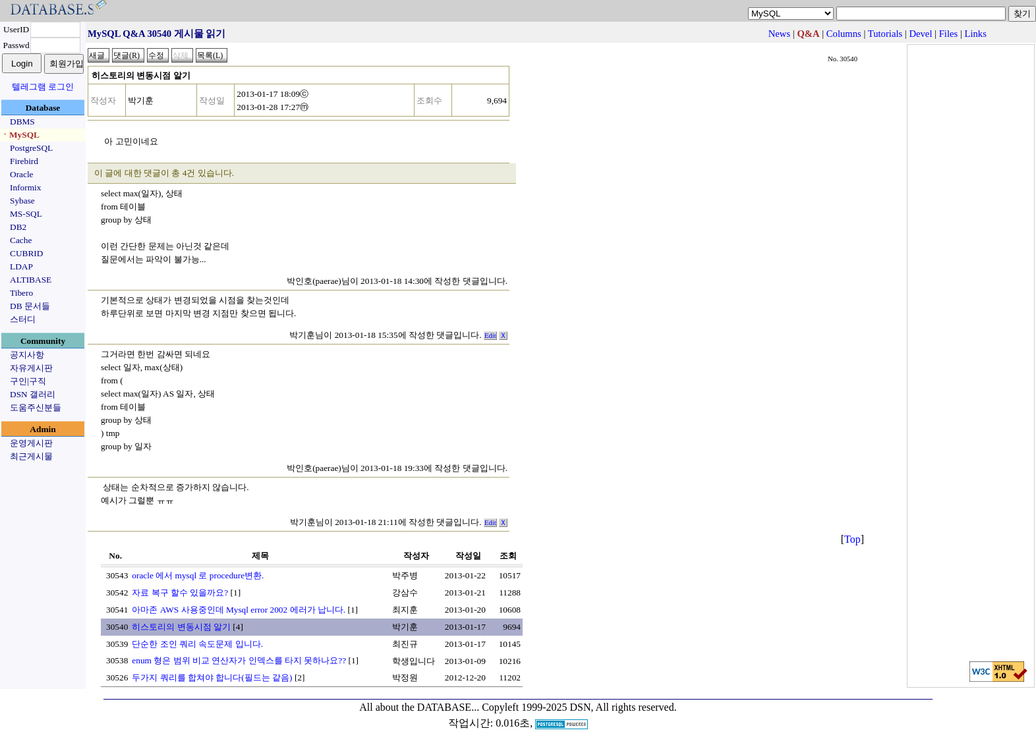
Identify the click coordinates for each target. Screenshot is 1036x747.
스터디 (23, 319)
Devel (920, 33)
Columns (843, 33)
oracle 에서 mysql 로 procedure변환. (198, 575)
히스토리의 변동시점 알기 (181, 627)
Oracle (22, 174)
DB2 (18, 227)
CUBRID (26, 253)
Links (976, 33)
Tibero (21, 293)
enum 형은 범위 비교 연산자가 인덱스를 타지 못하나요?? (239, 660)
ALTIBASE (30, 280)
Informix (25, 187)
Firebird (24, 161)
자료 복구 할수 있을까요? (180, 592)
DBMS (22, 121)
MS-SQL (26, 214)
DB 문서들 (30, 306)
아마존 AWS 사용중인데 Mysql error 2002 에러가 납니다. (238, 610)
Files (948, 33)
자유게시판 (31, 368)
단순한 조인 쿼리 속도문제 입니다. (197, 644)
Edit (490, 335)
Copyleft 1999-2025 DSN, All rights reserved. (579, 707)
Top (852, 539)
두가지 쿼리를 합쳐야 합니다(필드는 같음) (212, 677)
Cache (21, 240)
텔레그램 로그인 (43, 87)
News (779, 33)
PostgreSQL (31, 148)
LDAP (21, 266)
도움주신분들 (35, 407)
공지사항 (27, 355)
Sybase (22, 201)
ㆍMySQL (20, 135)
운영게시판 (31, 443)
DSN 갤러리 (32, 394)
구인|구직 (28, 381)
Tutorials (885, 33)
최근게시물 (31, 456)
